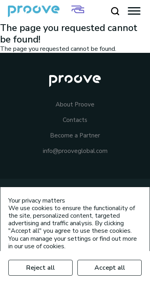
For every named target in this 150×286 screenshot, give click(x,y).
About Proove (75, 104)
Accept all (109, 267)
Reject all (40, 267)
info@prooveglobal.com (75, 151)
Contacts (75, 120)
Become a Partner (75, 135)
